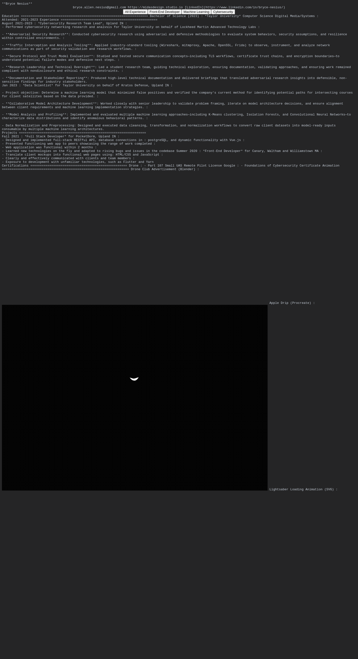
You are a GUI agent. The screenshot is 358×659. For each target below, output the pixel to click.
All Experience (135, 13)
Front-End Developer (165, 13)
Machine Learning (196, 13)
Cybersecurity (223, 13)
